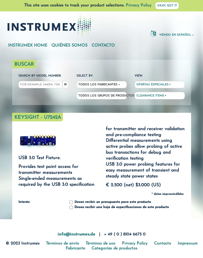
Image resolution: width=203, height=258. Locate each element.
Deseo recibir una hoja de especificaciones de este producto (119, 207)
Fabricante (75, 248)
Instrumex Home (27, 45)
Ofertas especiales (153, 84)
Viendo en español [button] (171, 33)
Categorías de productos (114, 248)
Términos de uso (100, 243)
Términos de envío (62, 243)
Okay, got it (167, 5)
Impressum (188, 243)
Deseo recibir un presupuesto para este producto (110, 202)
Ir (65, 84)
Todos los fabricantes (97, 84)
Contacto (103, 45)
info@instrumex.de (76, 234)
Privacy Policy (138, 5)
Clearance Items (151, 95)
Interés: (24, 202)
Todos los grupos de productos (102, 95)
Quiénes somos (69, 45)
